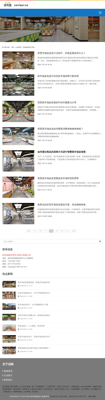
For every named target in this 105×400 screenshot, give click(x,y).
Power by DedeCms (58, 396)
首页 (12, 47)
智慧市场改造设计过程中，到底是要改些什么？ (61, 52)
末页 (73, 231)
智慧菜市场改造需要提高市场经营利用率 (58, 178)
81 (68, 231)
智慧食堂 (25, 389)
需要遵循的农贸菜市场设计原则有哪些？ (34, 348)
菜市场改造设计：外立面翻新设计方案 (33, 304)
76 (40, 231)
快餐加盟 (75, 386)
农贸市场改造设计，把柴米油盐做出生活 (34, 336)
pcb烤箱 (27, 391)
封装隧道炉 (40, 386)
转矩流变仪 (48, 389)
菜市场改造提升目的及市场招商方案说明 (58, 75)
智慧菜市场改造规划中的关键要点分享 (56, 102)
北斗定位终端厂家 (26, 386)
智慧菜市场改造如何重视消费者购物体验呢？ (60, 128)
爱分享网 (14, 386)
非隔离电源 (17, 391)
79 (57, 231)
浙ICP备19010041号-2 (78, 396)
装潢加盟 (16, 389)
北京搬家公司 (96, 389)
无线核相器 (75, 389)
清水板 (35, 391)
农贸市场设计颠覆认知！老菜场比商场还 (34, 315)
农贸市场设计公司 (62, 389)
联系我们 (7, 379)
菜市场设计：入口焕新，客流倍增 (31, 326)
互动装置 (85, 389)
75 (35, 231)
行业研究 (18, 47)
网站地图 (92, 396)
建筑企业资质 (36, 389)
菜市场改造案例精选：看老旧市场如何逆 (34, 282)
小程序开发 (51, 386)
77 (46, 231)
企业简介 (7, 375)
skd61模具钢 (86, 386)
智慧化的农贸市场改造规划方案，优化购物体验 (61, 204)
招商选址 (7, 391)
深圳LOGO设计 (63, 386)
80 (62, 231)
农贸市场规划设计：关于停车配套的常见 (34, 293)
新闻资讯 (7, 370)
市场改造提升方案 (28, 47)
